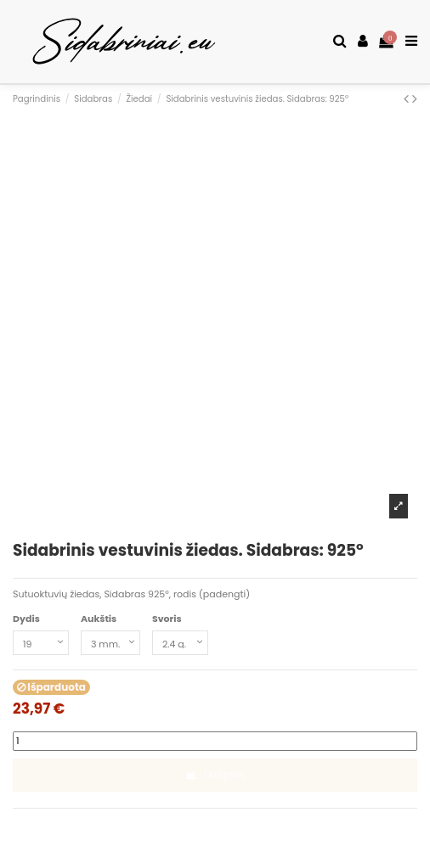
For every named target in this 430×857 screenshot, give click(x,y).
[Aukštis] (110, 642)
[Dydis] (41, 642)
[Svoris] (180, 642)
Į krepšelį (215, 774)
